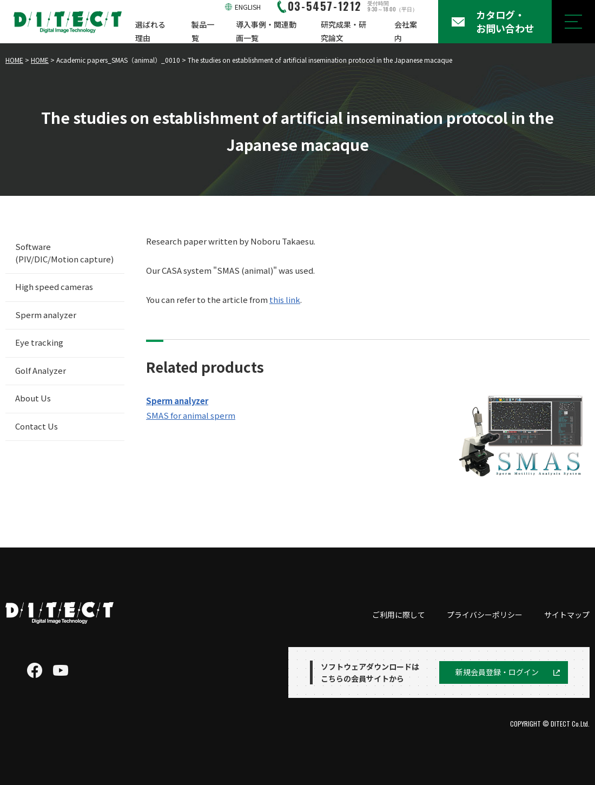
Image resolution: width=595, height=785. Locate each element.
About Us (33, 398)
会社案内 (405, 31)
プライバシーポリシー (485, 614)
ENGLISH (248, 6)
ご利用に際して (398, 614)
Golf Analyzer (40, 370)
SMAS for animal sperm (190, 415)
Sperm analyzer (45, 314)
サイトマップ (567, 614)
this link (284, 299)
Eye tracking (39, 342)
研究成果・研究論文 (343, 31)
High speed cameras (54, 286)
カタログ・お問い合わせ (505, 21)
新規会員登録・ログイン (497, 672)
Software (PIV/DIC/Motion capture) (64, 253)
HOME (14, 59)
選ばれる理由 (150, 31)
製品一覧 (202, 31)
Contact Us (36, 426)
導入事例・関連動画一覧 (266, 31)
